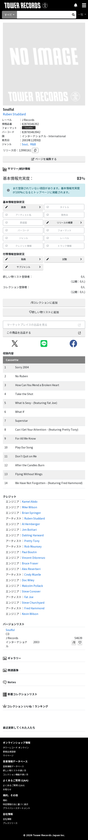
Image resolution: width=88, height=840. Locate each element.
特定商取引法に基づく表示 (15, 804)
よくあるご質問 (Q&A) (14, 785)
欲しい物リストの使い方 (14, 770)
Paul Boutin (29, 552)
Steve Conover (31, 591)
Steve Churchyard (33, 602)
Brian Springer (31, 513)
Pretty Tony (31, 541)
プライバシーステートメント (16, 808)
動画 (23, 259)
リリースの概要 (64, 222)
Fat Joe (28, 597)
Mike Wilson (29, 507)
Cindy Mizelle (32, 574)
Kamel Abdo (29, 501)
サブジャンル (23, 266)
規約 (5, 800)
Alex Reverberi (31, 569)
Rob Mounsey (33, 546)
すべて (8, 15)
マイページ (8, 755)
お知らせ (7, 789)
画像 (23, 207)
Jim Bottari (29, 529)
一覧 (81, 14)
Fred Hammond (34, 608)
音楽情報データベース (13, 766)
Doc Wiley (28, 580)
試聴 (64, 259)
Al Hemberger (31, 524)
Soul (24, 144)
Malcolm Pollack (32, 586)
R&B (33, 144)
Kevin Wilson (30, 614)
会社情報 (7, 818)
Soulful (10, 630)
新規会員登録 (9, 751)
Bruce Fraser (30, 563)
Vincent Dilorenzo (33, 558)
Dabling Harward (33, 535)
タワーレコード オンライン (16, 747)
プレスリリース (10, 823)
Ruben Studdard (14, 114)
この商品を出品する (44, 332)
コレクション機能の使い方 (15, 774)
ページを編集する (44, 159)
